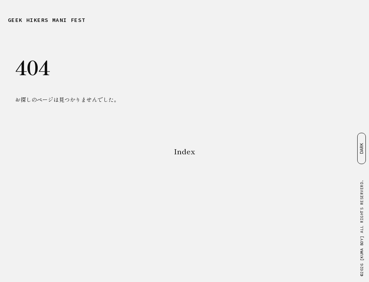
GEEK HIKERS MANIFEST (46, 20)
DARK (361, 148)
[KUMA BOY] (361, 248)
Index (184, 151)
